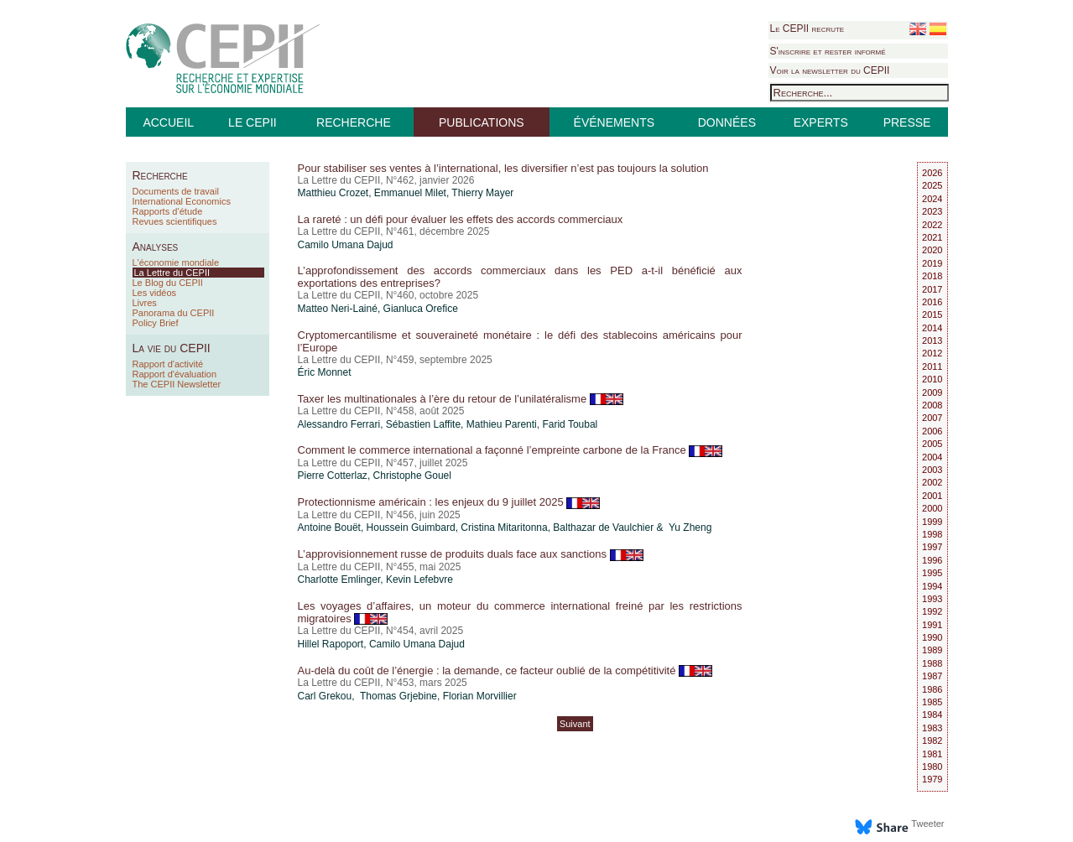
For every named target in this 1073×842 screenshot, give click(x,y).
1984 (932, 714)
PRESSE (907, 122)
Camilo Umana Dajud (345, 245)
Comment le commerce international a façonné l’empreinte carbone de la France (510, 450)
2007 (932, 418)
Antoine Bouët (329, 527)
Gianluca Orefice (420, 308)
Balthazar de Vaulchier (603, 527)
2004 (932, 457)
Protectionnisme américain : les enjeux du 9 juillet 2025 (449, 502)
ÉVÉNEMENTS (614, 122)
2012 (932, 353)
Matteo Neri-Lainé (338, 308)
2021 (932, 237)
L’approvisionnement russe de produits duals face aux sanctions (470, 554)
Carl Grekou (325, 696)
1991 (932, 625)
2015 (932, 314)
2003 (932, 470)
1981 (932, 754)
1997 (932, 547)
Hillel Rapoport (331, 644)
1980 (932, 766)
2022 (932, 225)
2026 (932, 173)
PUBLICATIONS (481, 122)
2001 (932, 496)
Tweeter (927, 824)
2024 (932, 199)
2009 (932, 392)
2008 (932, 405)
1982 (932, 740)
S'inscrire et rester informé (828, 51)
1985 (932, 702)
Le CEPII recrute (807, 28)
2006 (932, 431)
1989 (932, 650)
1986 (932, 689)
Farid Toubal (569, 424)
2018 (932, 276)
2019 (932, 263)
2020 (932, 250)
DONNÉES (727, 122)
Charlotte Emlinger (339, 579)
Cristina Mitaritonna (504, 527)
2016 (932, 302)
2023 (932, 211)
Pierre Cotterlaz (332, 475)
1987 (932, 676)
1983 (932, 728)
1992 (932, 611)
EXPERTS (821, 122)
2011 (932, 366)
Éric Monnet (325, 372)
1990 (932, 637)
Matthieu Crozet (333, 193)
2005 (932, 444)
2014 (932, 328)
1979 (932, 779)
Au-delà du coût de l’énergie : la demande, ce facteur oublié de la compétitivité (505, 670)
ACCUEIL (168, 122)
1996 (932, 560)
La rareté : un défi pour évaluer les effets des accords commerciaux (460, 219)
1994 (932, 586)
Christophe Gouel (412, 475)
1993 (932, 599)
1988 (932, 663)
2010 (932, 379)
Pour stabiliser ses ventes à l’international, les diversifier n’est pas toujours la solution (503, 168)
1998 (932, 534)
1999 (932, 522)
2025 (932, 185)
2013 (932, 340)
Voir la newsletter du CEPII (830, 70)
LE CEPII (252, 122)
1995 (932, 573)
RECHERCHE (353, 122)
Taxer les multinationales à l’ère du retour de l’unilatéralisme (460, 398)
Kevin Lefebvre (419, 579)
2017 (932, 289)
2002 (932, 482)
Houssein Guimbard (411, 527)
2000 (932, 508)
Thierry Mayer (482, 193)
